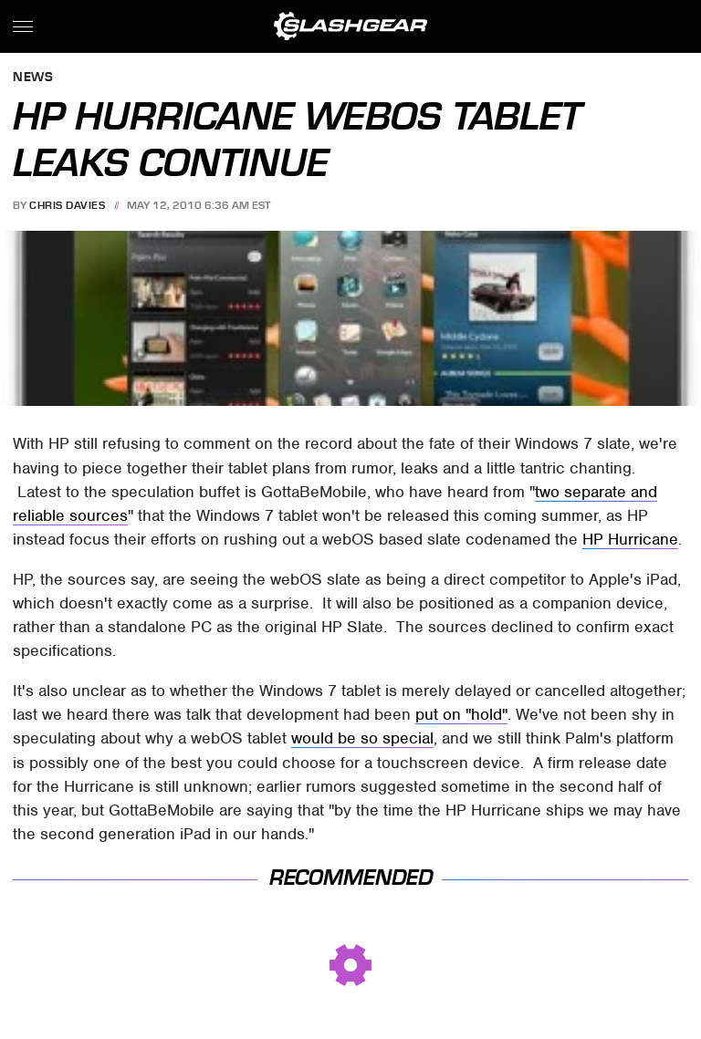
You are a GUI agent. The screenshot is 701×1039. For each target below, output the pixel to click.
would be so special (362, 738)
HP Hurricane (630, 539)
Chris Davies (67, 205)
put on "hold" (461, 714)
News (33, 78)
